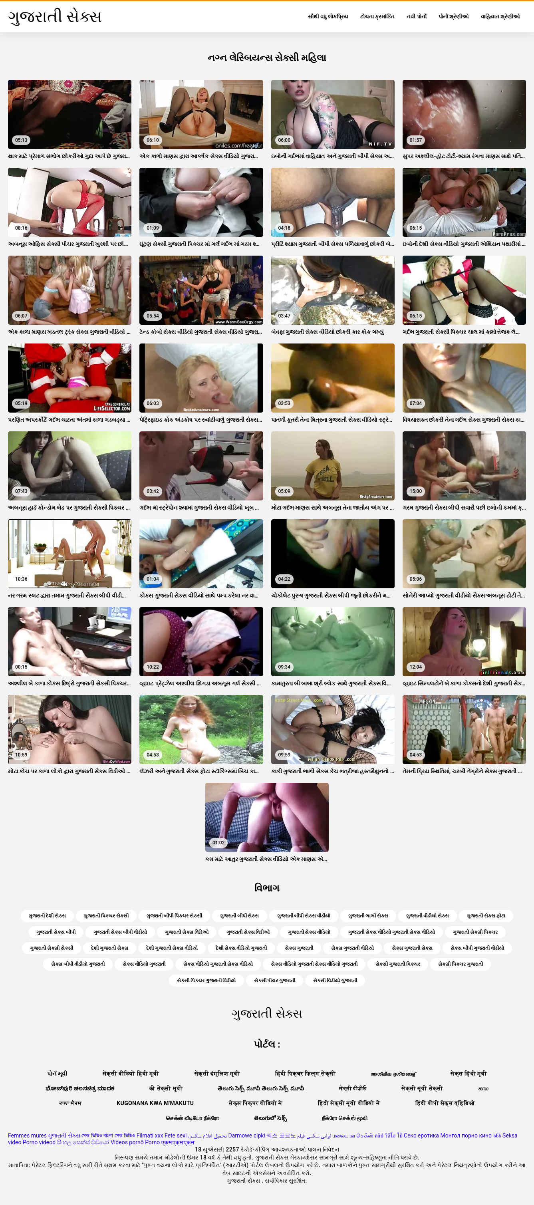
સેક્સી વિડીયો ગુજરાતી (335, 980)
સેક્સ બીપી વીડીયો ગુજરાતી (78, 964)
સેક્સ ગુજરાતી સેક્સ (412, 948)
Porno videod (39, 1142)
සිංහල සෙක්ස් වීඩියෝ (83, 1142)
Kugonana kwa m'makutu (155, 1103)
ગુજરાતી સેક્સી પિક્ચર (475, 932)
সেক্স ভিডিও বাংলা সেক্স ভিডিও (108, 1135)
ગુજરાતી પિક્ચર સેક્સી (106, 916)
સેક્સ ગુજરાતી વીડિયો (352, 948)
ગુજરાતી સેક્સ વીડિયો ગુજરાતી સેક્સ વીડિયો (391, 932)
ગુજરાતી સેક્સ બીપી (55, 932)
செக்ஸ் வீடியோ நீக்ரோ (192, 1118)
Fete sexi (176, 1135)
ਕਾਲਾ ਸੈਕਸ (70, 1103)
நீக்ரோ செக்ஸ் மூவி (344, 1118)
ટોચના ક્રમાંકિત (377, 17)
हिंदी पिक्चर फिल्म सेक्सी (305, 1073)
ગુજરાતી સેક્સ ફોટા (486, 916)
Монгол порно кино (466, 1135)
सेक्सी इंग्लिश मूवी (217, 1073)
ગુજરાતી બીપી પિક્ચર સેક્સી (174, 916)
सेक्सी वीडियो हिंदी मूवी (131, 1073)
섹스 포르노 (281, 1135)
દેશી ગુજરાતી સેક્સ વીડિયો (172, 948)
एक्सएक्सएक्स (178, 1142)
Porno (152, 1142)
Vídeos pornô (127, 1142)
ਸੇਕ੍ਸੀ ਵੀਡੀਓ (352, 1088)
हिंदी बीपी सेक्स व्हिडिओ (445, 1103)
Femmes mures (27, 1135)
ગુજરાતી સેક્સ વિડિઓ (186, 932)
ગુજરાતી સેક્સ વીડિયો (309, 932)
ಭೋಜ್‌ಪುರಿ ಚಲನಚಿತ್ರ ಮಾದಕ (80, 1088)
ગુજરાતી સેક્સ (64, 1135)
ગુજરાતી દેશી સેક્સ (47, 916)
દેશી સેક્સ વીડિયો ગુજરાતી (241, 948)
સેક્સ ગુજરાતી (299, 948)
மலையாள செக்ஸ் (353, 1135)
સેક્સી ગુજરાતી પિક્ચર (397, 964)
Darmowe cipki (246, 1135)
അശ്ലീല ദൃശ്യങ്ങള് (393, 1073)
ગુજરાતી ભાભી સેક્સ (368, 916)
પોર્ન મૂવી (57, 1073)
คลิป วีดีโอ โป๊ (389, 1135)
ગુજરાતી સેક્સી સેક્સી (51, 948)
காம (483, 1088)
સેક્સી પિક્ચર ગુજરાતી (460, 964)
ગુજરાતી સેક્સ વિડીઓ (248, 932)
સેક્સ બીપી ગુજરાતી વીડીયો (477, 948)
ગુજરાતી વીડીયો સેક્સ (427, 916)
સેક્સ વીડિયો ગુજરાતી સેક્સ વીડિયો (218, 964)
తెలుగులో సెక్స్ (270, 1118)
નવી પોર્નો (416, 17)
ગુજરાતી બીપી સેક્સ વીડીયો (304, 916)
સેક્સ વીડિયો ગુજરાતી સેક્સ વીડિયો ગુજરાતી (314, 964)
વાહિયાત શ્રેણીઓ (500, 17)
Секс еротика (421, 1135)
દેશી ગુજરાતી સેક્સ (109, 948)
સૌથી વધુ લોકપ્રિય (328, 17)
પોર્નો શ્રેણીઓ (454, 17)
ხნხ (497, 1135)
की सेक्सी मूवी (166, 1088)
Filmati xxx (150, 1135)
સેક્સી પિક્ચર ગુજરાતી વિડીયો (206, 980)
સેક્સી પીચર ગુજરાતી (275, 980)
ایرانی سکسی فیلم (314, 1135)
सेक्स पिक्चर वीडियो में (255, 1103)
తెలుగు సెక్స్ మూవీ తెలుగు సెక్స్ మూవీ (261, 1088)
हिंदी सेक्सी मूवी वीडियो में (349, 1103)
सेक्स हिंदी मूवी (469, 1073)
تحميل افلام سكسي (207, 1135)
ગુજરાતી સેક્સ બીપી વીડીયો (120, 932)
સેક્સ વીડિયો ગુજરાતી (144, 964)
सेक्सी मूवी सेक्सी (422, 1088)
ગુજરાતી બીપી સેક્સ (239, 916)
